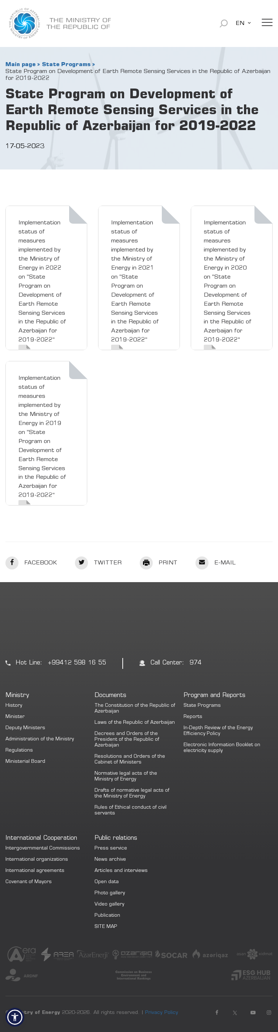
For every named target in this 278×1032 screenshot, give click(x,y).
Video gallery (109, 904)
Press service (110, 848)
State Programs (66, 65)
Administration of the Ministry (39, 739)
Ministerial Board (25, 762)
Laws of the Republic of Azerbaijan (134, 723)
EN (240, 23)
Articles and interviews (121, 871)
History (13, 706)
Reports (193, 717)
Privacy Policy (161, 1012)
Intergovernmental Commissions (42, 848)
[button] (14, 1017)
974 (196, 663)
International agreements (34, 871)
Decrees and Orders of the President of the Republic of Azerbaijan (126, 740)
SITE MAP (105, 927)
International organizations (36, 859)
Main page (20, 65)
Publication (107, 915)
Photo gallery (109, 893)
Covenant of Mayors (28, 882)
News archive (110, 859)
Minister (15, 717)
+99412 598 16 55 (77, 663)
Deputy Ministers (25, 728)
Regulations (19, 750)
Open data (106, 882)
